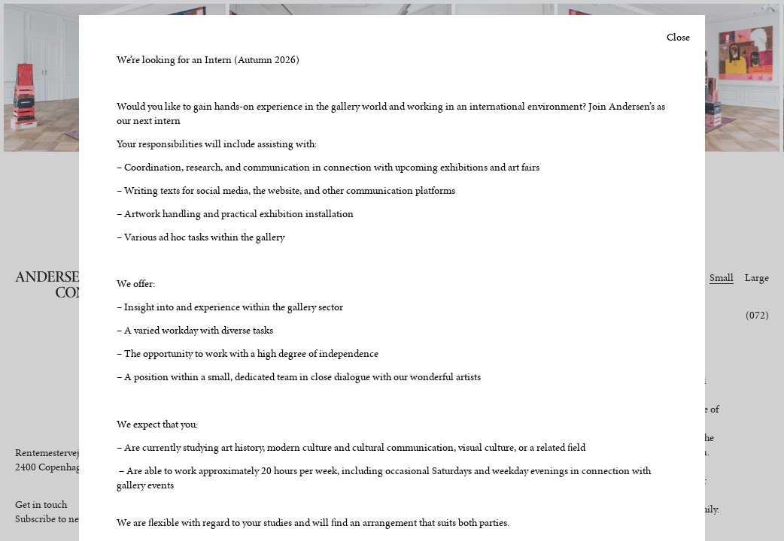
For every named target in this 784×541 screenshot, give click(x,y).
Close (678, 37)
